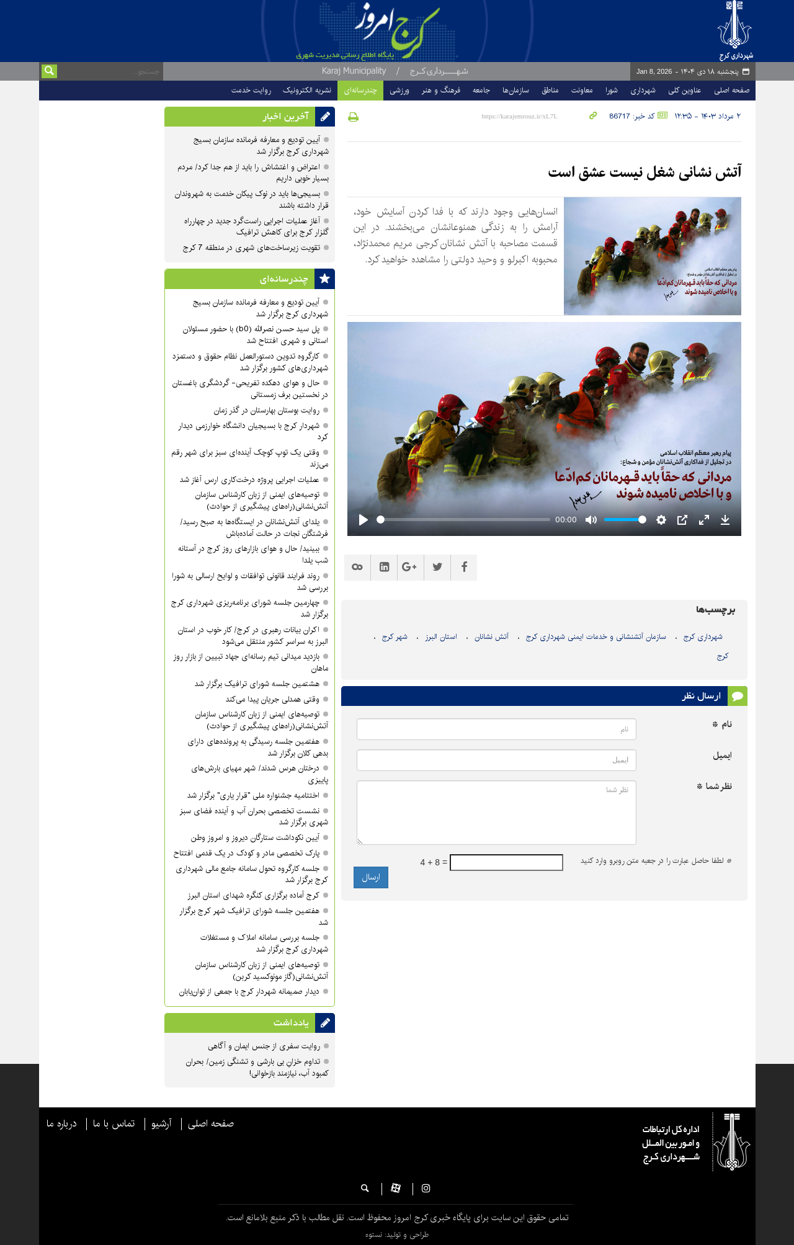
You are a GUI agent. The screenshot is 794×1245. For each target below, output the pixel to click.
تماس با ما (114, 1124)
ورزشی (399, 90)
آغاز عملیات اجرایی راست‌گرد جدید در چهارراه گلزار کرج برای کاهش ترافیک (256, 227)
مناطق (550, 90)
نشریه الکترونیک (307, 90)
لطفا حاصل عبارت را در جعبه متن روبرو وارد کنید (656, 861)
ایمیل (722, 755)
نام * (722, 724)
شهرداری (643, 90)
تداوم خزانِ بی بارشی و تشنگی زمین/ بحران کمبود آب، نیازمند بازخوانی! (257, 1067)
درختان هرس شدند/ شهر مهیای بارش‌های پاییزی (259, 774)
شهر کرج (395, 637)
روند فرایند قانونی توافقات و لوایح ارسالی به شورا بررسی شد (250, 581)
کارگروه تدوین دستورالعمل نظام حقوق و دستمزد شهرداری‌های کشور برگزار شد (250, 362)
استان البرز (441, 637)
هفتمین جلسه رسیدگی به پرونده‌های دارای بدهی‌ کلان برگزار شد (257, 747)
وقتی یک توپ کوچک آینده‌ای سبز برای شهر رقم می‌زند (249, 458)
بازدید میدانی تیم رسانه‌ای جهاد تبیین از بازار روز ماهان (250, 662)
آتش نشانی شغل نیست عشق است (644, 172)
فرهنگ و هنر (441, 90)
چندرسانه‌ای (360, 90)
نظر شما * (714, 786)
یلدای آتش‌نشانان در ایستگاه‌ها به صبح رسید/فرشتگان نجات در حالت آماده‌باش (254, 527)
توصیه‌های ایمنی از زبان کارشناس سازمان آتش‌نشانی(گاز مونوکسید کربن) (261, 970)
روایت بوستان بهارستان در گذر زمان (266, 410)
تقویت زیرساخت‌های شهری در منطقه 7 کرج (251, 247)
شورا (611, 90)
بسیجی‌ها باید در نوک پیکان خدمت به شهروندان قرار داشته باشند (252, 199)
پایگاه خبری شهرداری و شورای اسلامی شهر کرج (420, 31)
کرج (723, 656)
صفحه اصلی (731, 90)
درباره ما (61, 1124)
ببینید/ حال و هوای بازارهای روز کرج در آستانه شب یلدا (253, 554)
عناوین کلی (685, 90)
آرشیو (161, 1124)
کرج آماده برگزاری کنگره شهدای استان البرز (253, 895)
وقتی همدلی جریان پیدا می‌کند (272, 699)
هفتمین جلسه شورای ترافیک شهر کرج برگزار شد (253, 916)
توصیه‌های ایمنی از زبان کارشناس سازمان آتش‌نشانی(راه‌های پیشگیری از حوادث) (261, 500)
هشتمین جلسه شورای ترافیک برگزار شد (257, 683)
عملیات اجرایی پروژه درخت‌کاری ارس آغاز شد (249, 479)
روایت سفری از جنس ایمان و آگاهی (264, 1046)
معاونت (582, 90)
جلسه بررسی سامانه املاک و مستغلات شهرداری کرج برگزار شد (264, 943)
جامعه (481, 90)
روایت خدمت (250, 90)
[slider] (463, 519)
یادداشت (291, 1023)
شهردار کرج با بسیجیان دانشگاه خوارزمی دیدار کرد (253, 431)
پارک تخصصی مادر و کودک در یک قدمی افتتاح (246, 853)
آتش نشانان (492, 637)
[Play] (363, 520)
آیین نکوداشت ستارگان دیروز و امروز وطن (255, 837)
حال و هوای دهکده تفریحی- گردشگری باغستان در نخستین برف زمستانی (250, 389)
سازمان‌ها (515, 90)
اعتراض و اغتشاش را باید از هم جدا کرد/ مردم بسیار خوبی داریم (253, 173)
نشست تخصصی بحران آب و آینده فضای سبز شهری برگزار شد (253, 817)
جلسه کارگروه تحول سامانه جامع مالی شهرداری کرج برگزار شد (252, 874)
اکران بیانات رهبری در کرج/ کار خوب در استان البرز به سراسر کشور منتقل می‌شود (253, 635)
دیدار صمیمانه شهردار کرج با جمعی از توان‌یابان (249, 991)
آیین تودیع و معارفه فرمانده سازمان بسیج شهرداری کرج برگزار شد (261, 145)
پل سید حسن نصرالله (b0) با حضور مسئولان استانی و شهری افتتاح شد (255, 335)
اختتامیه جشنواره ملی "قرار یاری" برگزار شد (253, 795)
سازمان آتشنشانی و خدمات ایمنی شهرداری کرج (596, 637)
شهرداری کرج (703, 637)
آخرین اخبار (285, 117)
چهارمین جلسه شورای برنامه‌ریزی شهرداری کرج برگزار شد (249, 608)
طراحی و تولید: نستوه (397, 1235)
